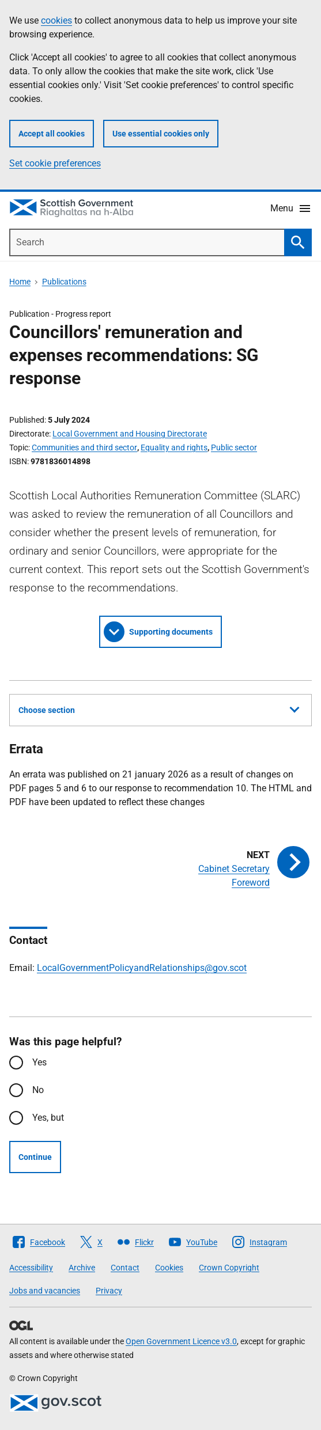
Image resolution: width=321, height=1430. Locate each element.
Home (20, 281)
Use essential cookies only (160, 133)
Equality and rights (174, 447)
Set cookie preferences (55, 163)
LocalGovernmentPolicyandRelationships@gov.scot (142, 967)
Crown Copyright (229, 1267)
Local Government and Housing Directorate (129, 433)
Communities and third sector (84, 447)
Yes (39, 1062)
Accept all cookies (51, 133)
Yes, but (48, 1117)
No (38, 1089)
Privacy (109, 1290)
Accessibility (31, 1267)
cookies (56, 20)
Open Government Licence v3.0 (181, 1341)
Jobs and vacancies (44, 1290)
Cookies (169, 1267)
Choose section (158, 708)
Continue (35, 1157)
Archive (82, 1267)
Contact (125, 1267)
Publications (64, 281)
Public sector (234, 447)
